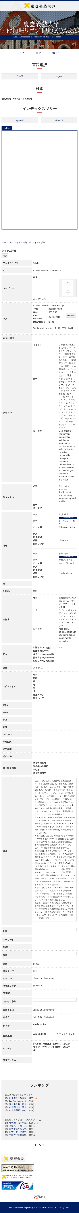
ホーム (5, 242)
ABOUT (55, 53)
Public (7, 128)
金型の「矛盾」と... (18, 1126)
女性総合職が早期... (18, 1123)
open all (20, 120)
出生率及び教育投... (18, 1098)
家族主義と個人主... (18, 1129)
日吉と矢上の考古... (18, 1132)
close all (59, 120)
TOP (21, 53)
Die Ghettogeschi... (18, 1101)
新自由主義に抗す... (18, 1104)
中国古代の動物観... (18, 1135)
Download (71, 315)
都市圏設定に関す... (18, 1107)
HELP (38, 53)
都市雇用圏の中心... (18, 1110)
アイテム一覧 (20, 242)
